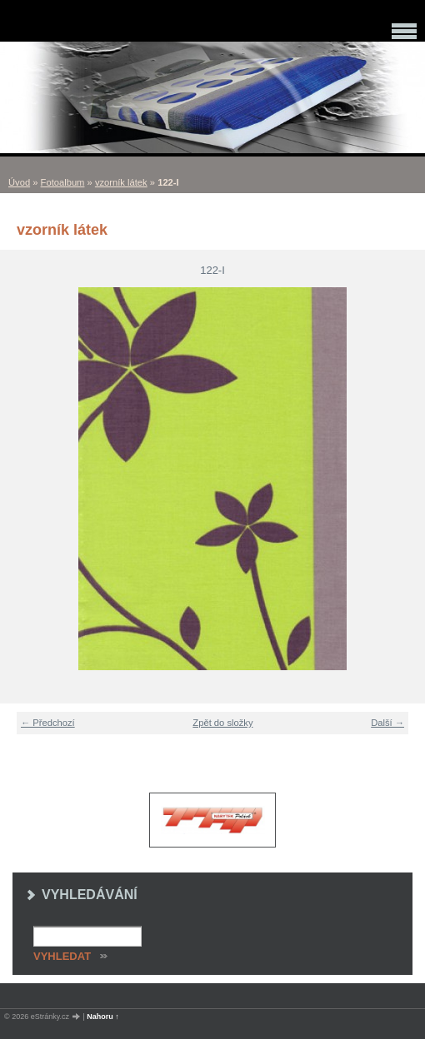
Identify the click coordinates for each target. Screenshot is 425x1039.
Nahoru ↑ (103, 1016)
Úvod (19, 182)
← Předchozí (48, 723)
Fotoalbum (63, 182)
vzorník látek (121, 182)
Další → (387, 723)
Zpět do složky (222, 723)
